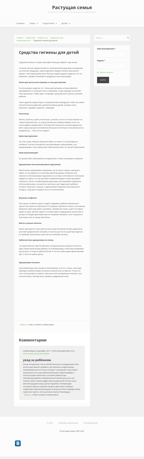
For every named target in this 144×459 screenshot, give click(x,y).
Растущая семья (72, 7)
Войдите (23, 324)
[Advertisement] (52, 301)
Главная (20, 23)
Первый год (43, 38)
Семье (33, 23)
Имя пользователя (106, 49)
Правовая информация (68, 423)
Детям (65, 23)
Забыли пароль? (106, 72)
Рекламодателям (90, 423)
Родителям (49, 23)
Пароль (101, 60)
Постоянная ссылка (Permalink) (36, 353)
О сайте (49, 423)
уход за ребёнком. (37, 360)
